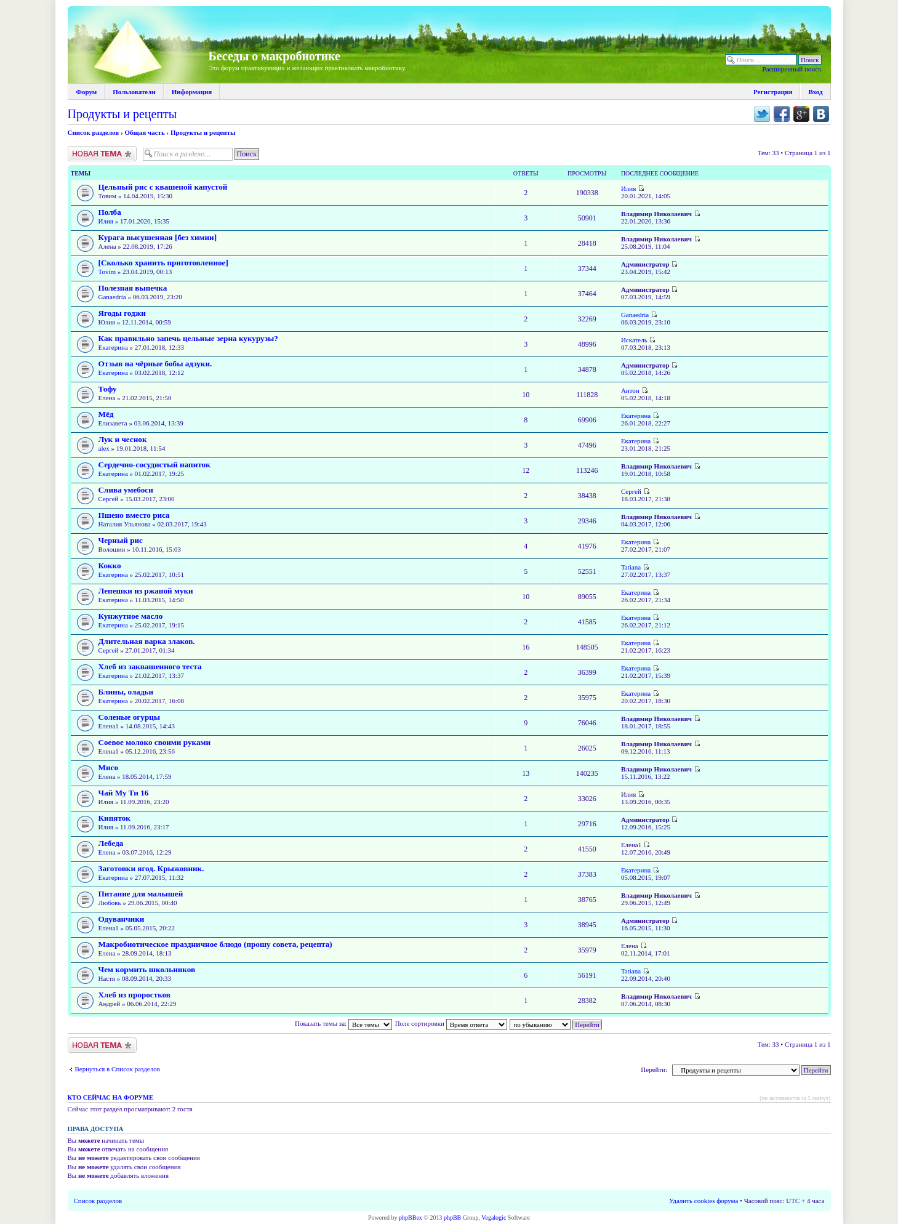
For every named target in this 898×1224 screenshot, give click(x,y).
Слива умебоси (125, 489)
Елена (107, 852)
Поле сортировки (451, 1023)
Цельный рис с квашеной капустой (163, 186)
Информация (192, 91)
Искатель (634, 340)
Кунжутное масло (130, 616)
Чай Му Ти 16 (123, 792)
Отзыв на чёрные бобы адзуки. (155, 363)
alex (104, 448)
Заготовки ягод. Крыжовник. (151, 868)
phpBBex (410, 1217)
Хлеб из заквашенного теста (150, 666)
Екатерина (113, 347)
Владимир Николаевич (656, 213)
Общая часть (144, 132)
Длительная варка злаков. (146, 641)
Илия (628, 188)
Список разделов (93, 132)
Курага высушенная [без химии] (157, 237)
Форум (86, 91)
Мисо (108, 767)
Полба (109, 212)
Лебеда (111, 843)
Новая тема (102, 153)
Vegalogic (493, 1217)
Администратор (645, 264)
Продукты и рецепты (122, 114)
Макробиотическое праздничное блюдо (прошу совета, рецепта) (215, 944)
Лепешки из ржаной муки (145, 590)
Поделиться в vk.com (821, 114)
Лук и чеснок (122, 439)
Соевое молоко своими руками (154, 742)
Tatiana (631, 567)
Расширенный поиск (792, 69)
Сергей (108, 498)
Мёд (106, 414)
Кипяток (114, 818)
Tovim (107, 271)
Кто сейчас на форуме (110, 1097)
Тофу (107, 388)
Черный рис (120, 540)
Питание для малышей (140, 893)
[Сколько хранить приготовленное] (163, 262)
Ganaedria (112, 296)
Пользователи (134, 91)
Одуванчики (121, 919)
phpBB (452, 1217)
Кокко (109, 565)
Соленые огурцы (129, 717)
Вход (815, 91)
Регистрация (772, 91)
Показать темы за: (343, 1023)
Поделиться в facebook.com (782, 114)
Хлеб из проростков (134, 994)
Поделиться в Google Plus (801, 114)
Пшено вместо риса (134, 515)
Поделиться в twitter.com (762, 114)
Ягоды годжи (122, 313)
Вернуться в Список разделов (117, 1069)
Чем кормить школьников (147, 969)
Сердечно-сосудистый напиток (154, 464)
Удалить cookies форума (703, 1200)
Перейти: (654, 1069)
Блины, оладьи (126, 691)
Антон (630, 390)
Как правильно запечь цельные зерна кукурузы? (188, 338)
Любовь (109, 902)
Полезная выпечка (132, 287)
